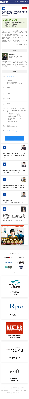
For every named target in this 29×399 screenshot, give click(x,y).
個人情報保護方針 (23, 388)
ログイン (17, 1)
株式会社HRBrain (11, 76)
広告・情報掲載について (6, 390)
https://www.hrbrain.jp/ (12, 131)
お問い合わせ (16, 392)
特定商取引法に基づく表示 (20, 390)
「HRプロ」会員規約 (5, 392)
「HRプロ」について (5, 388)
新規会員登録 (23, 1)
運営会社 (15, 388)
